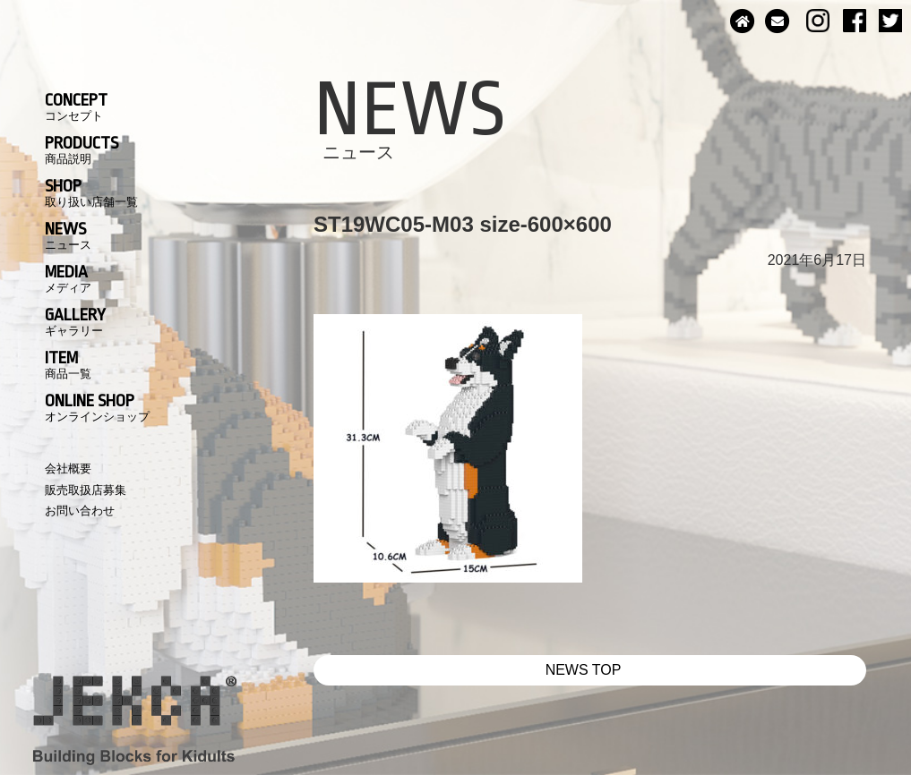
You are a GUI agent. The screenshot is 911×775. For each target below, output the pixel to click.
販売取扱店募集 (85, 490)
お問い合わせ (80, 510)
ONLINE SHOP (97, 407)
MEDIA (68, 278)
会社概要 (68, 468)
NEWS (68, 235)
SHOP (91, 192)
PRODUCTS (81, 149)
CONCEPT (76, 106)
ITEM (68, 364)
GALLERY (75, 321)
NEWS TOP (584, 669)
